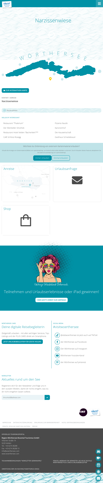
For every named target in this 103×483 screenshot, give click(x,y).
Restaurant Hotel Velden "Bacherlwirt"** (20, 132)
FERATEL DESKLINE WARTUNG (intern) (16, 426)
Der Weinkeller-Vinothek (13, 128)
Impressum (6, 423)
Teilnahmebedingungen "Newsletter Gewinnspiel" (22, 461)
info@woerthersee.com (10, 451)
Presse (34, 426)
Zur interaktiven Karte (15, 90)
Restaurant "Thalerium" (13, 123)
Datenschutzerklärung (22, 423)
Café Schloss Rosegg (12, 137)
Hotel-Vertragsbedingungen (73, 423)
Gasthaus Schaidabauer (65, 137)
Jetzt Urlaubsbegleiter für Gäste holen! (22, 342)
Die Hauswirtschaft (63, 132)
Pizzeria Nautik (61, 123)
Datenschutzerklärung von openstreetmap (53, 152)
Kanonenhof (60, 128)
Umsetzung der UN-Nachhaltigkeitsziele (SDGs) (20, 469)
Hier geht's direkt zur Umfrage (51, 300)
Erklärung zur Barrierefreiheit (47, 423)
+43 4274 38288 (11, 446)
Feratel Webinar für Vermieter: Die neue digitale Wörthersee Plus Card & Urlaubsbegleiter (72, 461)
